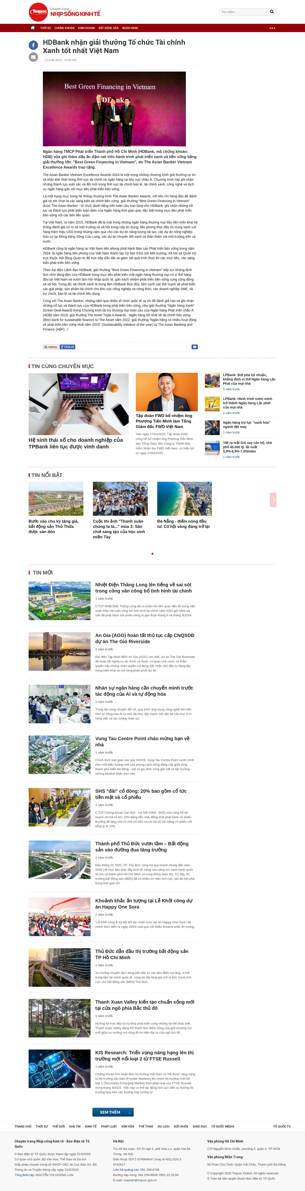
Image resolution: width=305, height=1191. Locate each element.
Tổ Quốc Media (222, 1126)
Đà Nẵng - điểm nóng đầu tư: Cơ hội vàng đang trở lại (183, 524)
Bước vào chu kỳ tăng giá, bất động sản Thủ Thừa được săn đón (54, 526)
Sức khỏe (181, 1126)
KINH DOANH (86, 28)
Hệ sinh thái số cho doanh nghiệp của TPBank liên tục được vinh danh (76, 443)
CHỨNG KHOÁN (64, 28)
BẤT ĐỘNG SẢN (108, 28)
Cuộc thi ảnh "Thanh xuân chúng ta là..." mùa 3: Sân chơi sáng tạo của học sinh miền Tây (119, 529)
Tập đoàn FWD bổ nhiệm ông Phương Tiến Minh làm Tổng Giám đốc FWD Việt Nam (164, 421)
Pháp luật (109, 1126)
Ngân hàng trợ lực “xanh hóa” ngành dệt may (246, 425)
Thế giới (58, 1126)
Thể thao (146, 1126)
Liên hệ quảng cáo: (126, 1170)
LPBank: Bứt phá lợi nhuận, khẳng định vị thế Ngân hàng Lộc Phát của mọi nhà (249, 379)
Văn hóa (127, 1126)
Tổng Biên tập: (25, 1175)
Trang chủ (23, 1126)
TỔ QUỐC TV (282, 1126)
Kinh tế (91, 1126)
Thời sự (42, 1126)
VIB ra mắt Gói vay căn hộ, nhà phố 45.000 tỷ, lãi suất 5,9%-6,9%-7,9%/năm (247, 447)
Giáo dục (200, 1126)
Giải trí (75, 1126)
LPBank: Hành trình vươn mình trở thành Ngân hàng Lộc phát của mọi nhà (247, 403)
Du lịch (163, 1126)
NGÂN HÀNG (130, 28)
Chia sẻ (69, 347)
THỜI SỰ (45, 28)
